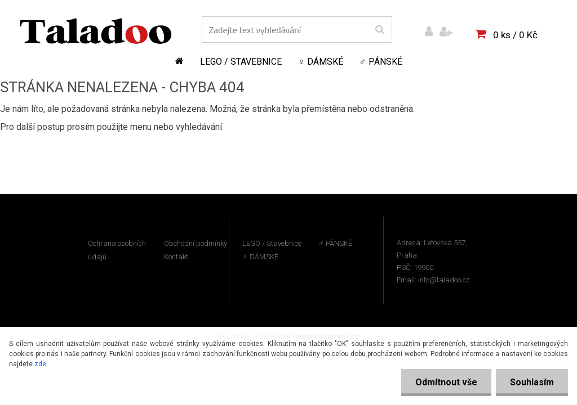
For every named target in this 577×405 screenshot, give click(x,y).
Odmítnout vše (446, 382)
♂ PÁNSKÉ (380, 61)
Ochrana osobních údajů (117, 250)
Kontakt (176, 257)
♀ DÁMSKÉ (320, 61)
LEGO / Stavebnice (241, 61)
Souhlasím (532, 382)
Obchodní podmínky (195, 243)
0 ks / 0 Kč (515, 34)
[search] (379, 29)
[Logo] (95, 31)
